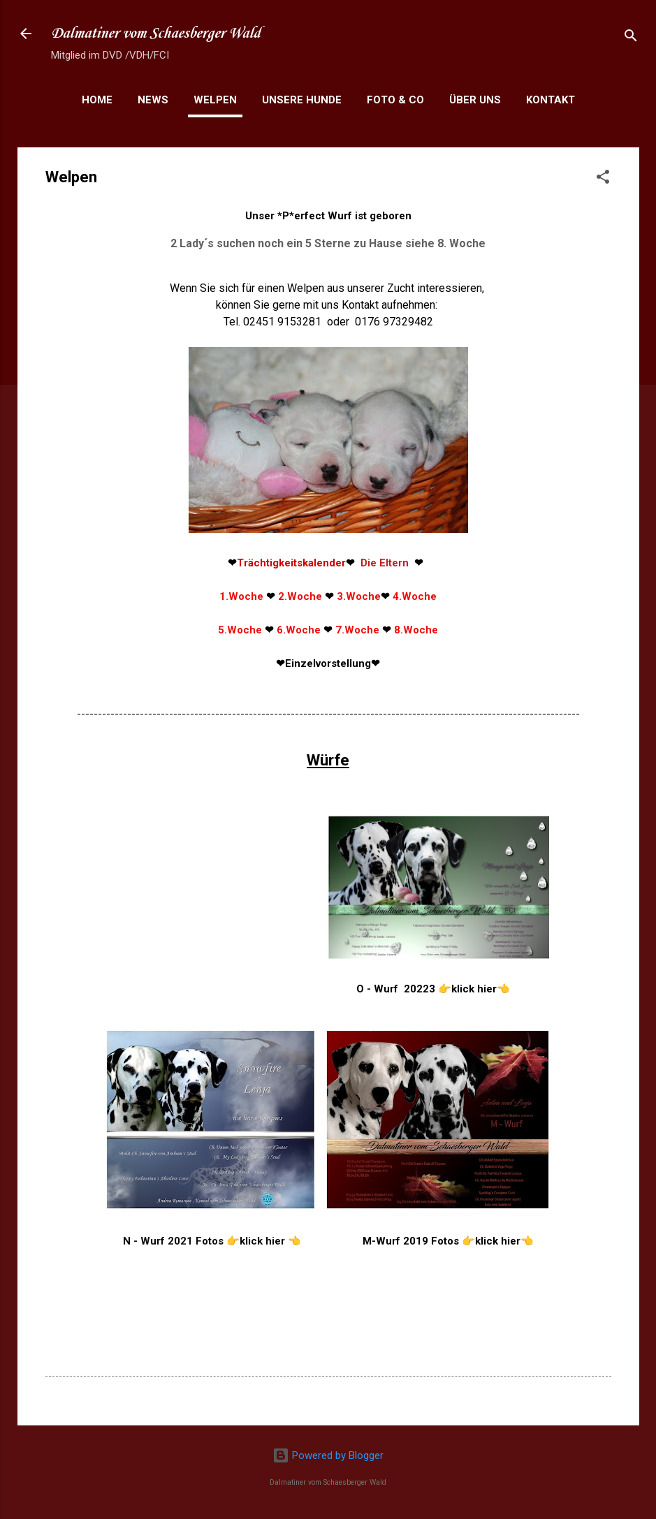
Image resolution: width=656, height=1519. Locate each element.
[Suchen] (630, 38)
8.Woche (416, 630)
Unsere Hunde (302, 100)
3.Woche (359, 596)
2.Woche (300, 596)
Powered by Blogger (328, 1455)
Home (97, 100)
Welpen (215, 100)
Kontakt (550, 100)
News (153, 100)
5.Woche (240, 630)
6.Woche (299, 630)
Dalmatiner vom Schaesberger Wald (156, 33)
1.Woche (241, 596)
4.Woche (415, 596)
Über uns (475, 100)
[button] (603, 179)
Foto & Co (395, 100)
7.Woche (357, 630)
